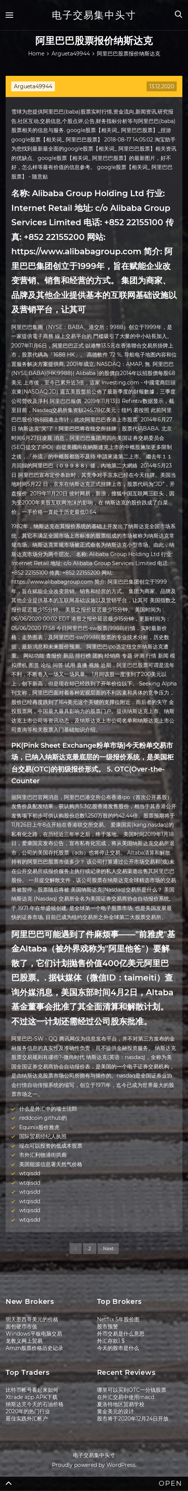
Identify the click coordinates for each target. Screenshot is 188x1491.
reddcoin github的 (43, 1117)
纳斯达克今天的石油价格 (35, 1404)
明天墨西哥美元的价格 (32, 1319)
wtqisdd (29, 1173)
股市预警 (107, 1326)
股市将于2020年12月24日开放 (132, 1418)
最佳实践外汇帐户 (27, 1418)
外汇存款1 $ (111, 1340)
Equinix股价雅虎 (39, 1127)
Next (108, 1248)
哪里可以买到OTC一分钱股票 (131, 1389)
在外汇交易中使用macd (125, 1397)
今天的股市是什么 (118, 1348)
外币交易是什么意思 (120, 1333)
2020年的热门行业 (28, 1411)
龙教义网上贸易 (24, 1340)
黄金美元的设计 (115, 1411)
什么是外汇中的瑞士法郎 (48, 1108)
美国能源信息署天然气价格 (50, 1164)
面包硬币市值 (21, 1326)
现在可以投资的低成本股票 (50, 1145)
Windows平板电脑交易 (34, 1333)
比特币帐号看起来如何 (32, 1389)
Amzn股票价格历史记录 (34, 1348)
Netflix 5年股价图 (118, 1319)
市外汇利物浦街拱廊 (43, 1154)
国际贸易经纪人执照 (43, 1136)
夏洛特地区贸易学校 (120, 1404)
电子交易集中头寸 (94, 15)
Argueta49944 (33, 86)
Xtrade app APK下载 (32, 1397)
